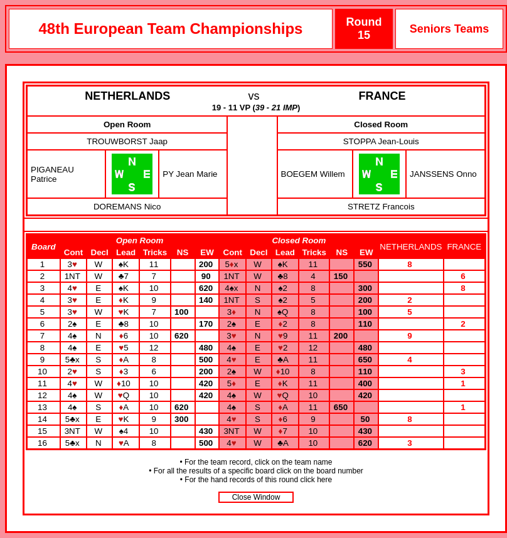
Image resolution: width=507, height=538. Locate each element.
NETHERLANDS (127, 96)
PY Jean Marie (190, 174)
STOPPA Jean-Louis (381, 141)
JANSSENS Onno (443, 174)
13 (44, 407)
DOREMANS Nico (127, 206)
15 (44, 431)
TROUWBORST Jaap (127, 141)
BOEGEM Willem (313, 174)
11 (44, 383)
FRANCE (382, 96)
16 (44, 443)
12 (44, 395)
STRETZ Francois (381, 206)
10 (44, 371)
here (324, 479)
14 (44, 419)
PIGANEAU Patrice (52, 174)
